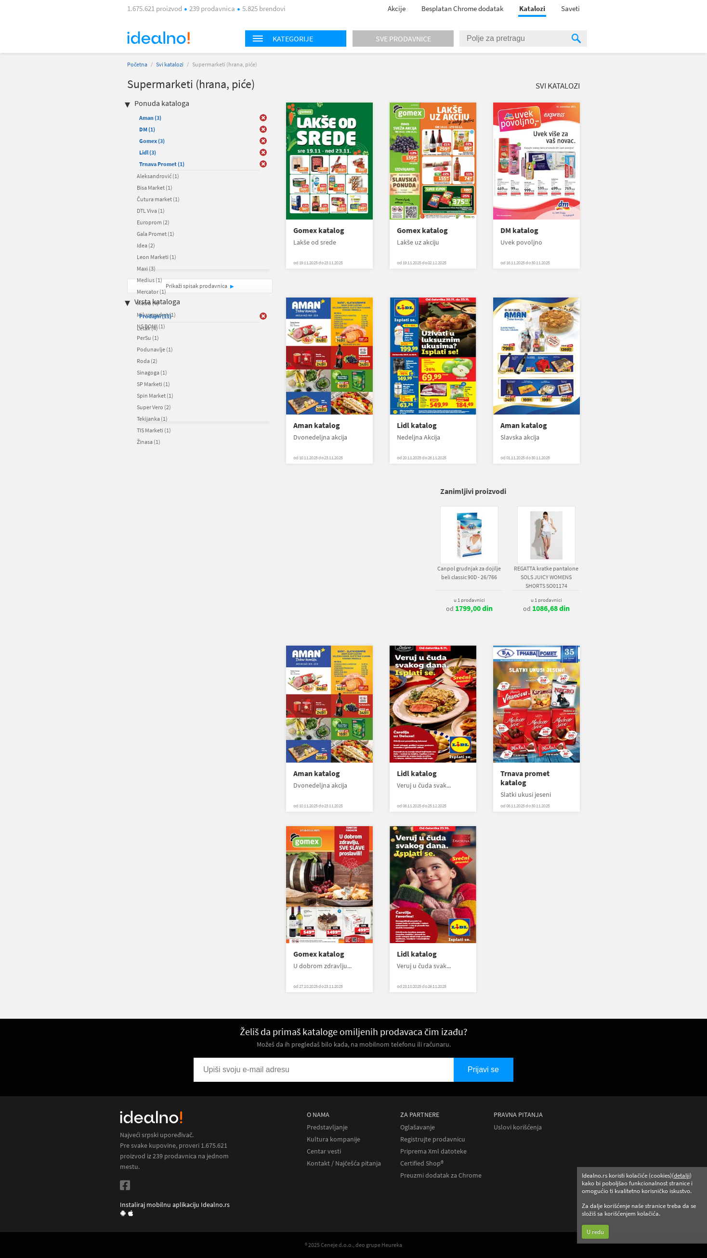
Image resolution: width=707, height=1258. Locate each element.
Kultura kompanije (333, 1139)
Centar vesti (324, 1151)
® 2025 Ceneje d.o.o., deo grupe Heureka (353, 1244)
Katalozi (532, 8)
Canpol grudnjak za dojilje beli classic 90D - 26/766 (469, 573)
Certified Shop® (422, 1163)
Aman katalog (316, 425)
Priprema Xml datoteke (433, 1151)
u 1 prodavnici (469, 600)
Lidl (147, 152)
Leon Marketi (156, 256)
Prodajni (155, 316)
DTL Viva (151, 210)
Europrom (153, 222)
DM (147, 129)
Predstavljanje (327, 1127)
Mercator (151, 291)
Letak (147, 328)
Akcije (397, 8)
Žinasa (148, 441)
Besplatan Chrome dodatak (462, 8)
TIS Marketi (154, 430)
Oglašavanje (417, 1127)
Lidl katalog (417, 425)
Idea (146, 245)
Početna (137, 64)
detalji (682, 1175)
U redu (595, 1232)
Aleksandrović (158, 176)
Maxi (146, 268)
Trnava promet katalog (525, 778)
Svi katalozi (169, 64)
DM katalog (519, 230)
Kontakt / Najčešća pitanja (344, 1163)
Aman (150, 117)
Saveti (570, 8)
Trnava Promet (161, 164)
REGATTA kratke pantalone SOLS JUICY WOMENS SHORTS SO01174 (546, 577)
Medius (149, 280)
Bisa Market (154, 187)
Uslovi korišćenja (518, 1127)
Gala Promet (155, 233)
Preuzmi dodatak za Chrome (441, 1175)
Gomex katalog (318, 230)
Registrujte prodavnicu (432, 1139)
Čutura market (158, 199)
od (469, 608)
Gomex (152, 140)
